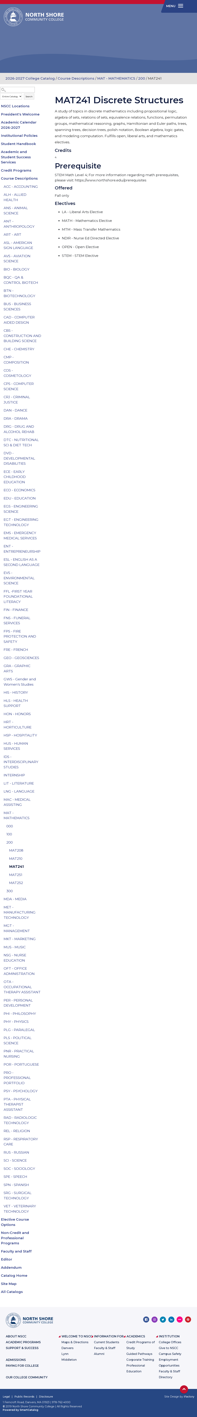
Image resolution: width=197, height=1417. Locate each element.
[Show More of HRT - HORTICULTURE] (42, 722)
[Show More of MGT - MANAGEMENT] (42, 926)
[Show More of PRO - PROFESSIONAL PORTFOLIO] (42, 1073)
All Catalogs (12, 1292)
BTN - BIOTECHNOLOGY (19, 293)
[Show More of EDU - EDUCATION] (42, 498)
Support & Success (22, 1348)
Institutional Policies (19, 136)
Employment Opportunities (169, 1362)
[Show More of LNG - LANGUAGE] (42, 791)
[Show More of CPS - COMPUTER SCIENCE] (42, 384)
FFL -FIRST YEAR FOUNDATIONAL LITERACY (18, 596)
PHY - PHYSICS (16, 1022)
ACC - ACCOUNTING (21, 187)
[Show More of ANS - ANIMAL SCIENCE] (42, 208)
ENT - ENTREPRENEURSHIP (22, 549)
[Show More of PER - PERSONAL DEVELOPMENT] (42, 1000)
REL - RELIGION (17, 1131)
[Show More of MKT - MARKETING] (42, 939)
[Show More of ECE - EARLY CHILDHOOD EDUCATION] (42, 472)
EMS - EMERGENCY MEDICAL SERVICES (20, 535)
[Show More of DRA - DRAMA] (42, 418)
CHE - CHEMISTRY (19, 349)
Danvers (67, 1348)
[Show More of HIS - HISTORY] (42, 692)
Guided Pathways (139, 1354)
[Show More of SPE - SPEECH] (42, 1177)
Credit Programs (16, 170)
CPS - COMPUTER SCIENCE (19, 386)
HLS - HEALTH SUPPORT (16, 703)
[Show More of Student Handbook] (42, 144)
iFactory (189, 1396)
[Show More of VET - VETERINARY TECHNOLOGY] (42, 1206)
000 (9, 826)
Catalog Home (14, 1275)
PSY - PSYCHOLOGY (21, 1091)
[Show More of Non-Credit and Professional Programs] (42, 1233)
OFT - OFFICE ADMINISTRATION (19, 971)
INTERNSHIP (14, 775)
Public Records (24, 1396)
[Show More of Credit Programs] (42, 170)
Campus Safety (170, 1354)
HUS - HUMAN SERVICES (16, 746)
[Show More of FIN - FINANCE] (42, 610)
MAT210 (15, 859)
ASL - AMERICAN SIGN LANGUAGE (18, 245)
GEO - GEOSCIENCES (21, 658)
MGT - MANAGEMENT (17, 928)
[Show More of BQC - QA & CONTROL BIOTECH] (42, 277)
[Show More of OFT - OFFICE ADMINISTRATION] (42, 968)
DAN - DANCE (15, 410)
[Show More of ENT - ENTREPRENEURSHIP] (42, 546)
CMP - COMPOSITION (16, 359)
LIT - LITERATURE (19, 783)
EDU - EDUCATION (20, 498)
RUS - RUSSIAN (16, 1152)
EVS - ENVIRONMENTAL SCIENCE (19, 578)
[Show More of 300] (42, 891)
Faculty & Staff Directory (169, 1374)
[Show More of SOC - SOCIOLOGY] (42, 1169)
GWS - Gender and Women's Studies (20, 682)
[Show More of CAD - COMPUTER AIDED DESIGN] (42, 317)
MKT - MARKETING (20, 939)
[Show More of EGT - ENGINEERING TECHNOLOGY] (42, 520)
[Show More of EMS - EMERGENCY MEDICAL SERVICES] (42, 533)
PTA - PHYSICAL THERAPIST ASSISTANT (17, 1104)
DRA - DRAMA (16, 418)
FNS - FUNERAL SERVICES (17, 620)
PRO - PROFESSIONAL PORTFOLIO (17, 1078)
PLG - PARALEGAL (19, 1030)
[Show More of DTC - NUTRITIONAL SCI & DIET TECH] (42, 440)
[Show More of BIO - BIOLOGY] (42, 269)
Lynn (64, 1354)
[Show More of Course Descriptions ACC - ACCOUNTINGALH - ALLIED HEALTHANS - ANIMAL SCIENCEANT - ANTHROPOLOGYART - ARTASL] (42, 178)
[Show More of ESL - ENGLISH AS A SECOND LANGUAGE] (42, 559)
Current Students (106, 1342)
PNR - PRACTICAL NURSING (19, 1054)
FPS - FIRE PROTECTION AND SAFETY (20, 636)
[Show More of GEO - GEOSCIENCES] (42, 658)
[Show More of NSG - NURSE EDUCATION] (42, 955)
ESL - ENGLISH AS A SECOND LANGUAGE (22, 562)
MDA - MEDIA (15, 899)
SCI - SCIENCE (15, 1160)
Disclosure (46, 1396)
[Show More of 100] (42, 834)
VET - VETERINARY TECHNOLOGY (20, 1209)
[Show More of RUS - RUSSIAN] (42, 1152)
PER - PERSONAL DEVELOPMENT (18, 1003)
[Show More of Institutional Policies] (42, 136)
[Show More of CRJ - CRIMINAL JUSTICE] (42, 397)
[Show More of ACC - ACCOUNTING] (42, 187)
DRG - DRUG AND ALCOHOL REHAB (19, 429)
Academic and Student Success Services (16, 157)
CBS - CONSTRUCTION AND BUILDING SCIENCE (22, 335)
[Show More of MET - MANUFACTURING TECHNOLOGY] (42, 907)
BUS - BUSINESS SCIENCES (17, 306)
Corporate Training (140, 1359)
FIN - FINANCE (16, 610)
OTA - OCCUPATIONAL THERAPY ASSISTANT (22, 987)
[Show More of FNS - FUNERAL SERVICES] (42, 618)
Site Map (9, 1284)
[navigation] (174, 6)
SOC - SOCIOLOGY (19, 1169)
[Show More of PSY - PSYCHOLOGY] (42, 1091)
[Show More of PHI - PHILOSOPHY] (42, 1014)
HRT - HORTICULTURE (17, 724)
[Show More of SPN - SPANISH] (42, 1185)
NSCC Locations (15, 106)
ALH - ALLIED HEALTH (15, 197)
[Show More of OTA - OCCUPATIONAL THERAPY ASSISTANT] (42, 982)
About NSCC (16, 1336)
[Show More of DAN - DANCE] (42, 410)
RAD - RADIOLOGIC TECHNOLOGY (20, 1120)
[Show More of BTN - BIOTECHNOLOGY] (42, 291)
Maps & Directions (74, 1342)
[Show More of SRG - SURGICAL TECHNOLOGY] (42, 1193)
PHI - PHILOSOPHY (20, 1014)
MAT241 (16, 867)
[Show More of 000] (42, 826)
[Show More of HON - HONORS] (42, 714)
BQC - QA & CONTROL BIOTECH (21, 280)
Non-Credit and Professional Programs (15, 1238)
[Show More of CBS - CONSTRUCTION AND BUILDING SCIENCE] (42, 330)
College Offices (170, 1342)
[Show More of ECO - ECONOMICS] (42, 490)
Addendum (11, 1267)
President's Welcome (20, 114)
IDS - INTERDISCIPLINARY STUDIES (21, 762)
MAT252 (16, 883)
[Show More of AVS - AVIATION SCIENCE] (42, 256)
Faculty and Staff (16, 1251)
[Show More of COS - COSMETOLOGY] (42, 370)
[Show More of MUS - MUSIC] (42, 947)
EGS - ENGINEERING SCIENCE (21, 509)
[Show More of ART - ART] (42, 234)
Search (29, 96)
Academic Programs (23, 1342)
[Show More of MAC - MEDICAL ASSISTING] (42, 799)
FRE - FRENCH (16, 650)
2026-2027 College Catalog (30, 78)
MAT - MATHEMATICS (116, 78)
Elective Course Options (15, 1222)
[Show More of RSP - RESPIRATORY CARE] (42, 1139)
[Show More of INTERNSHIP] (42, 775)
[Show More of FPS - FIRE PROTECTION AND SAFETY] (42, 631)
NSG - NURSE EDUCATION (15, 958)
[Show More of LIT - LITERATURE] (42, 783)
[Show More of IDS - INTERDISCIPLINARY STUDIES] (42, 757)
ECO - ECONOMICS (19, 490)
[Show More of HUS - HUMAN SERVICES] (42, 743)
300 (9, 891)
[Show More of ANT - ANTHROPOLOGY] (42, 221)
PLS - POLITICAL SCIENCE (17, 1040)
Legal (6, 1396)
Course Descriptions (76, 78)
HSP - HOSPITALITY (20, 735)
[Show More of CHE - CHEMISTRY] (42, 349)
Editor (6, 1259)
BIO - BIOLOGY (16, 269)
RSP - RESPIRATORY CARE (21, 1141)
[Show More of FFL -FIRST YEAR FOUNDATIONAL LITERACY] (42, 591)
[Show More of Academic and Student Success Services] (42, 152)
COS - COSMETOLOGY (17, 373)
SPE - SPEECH (15, 1177)
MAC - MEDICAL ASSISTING (17, 802)
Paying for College (22, 1365)
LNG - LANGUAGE (19, 791)
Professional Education (135, 1368)
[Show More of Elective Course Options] (42, 1219)
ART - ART (12, 234)
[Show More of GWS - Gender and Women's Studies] (42, 679)
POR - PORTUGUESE (21, 1064)
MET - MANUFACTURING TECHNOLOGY (20, 912)
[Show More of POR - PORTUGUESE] (42, 1064)
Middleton (69, 1359)
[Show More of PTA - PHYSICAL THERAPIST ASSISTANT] (42, 1099)
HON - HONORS (17, 714)
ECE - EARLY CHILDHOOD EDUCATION (15, 477)
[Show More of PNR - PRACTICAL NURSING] (42, 1051)
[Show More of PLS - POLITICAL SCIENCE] (42, 1038)
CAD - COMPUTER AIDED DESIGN (19, 320)
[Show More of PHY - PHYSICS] (42, 1022)
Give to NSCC (168, 1348)
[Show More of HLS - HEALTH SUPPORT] (42, 701)
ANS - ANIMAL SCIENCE (16, 210)
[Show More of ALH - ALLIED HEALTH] (42, 195)
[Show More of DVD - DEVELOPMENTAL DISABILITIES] (42, 453)
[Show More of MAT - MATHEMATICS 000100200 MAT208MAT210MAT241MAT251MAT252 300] (42, 813)
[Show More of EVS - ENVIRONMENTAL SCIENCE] (42, 573)
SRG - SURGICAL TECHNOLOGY (17, 1195)
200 (141, 78)
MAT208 (16, 850)
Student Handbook (18, 144)
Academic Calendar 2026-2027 (19, 125)
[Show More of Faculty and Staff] (42, 1251)
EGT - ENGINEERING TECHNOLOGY (21, 522)
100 (9, 834)
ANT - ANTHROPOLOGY (19, 224)
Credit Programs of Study (140, 1345)
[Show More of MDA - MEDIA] (42, 899)
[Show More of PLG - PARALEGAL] (42, 1030)
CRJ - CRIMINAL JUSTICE (17, 399)
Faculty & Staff (104, 1348)
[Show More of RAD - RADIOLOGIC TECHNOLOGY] (42, 1118)
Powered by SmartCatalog (20, 1410)
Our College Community (27, 1377)
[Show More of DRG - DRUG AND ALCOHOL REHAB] (42, 426)
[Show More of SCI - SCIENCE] (42, 1160)
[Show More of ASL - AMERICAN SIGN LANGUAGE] (42, 243)
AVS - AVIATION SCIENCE (17, 258)
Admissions (16, 1360)
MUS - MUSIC (15, 947)
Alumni (99, 1354)
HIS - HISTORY (16, 692)
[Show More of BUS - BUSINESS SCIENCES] (42, 304)
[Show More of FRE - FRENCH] (42, 650)
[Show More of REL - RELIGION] (42, 1131)
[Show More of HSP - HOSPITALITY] (42, 735)
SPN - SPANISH (16, 1185)
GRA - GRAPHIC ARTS (17, 668)
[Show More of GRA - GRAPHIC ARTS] (42, 666)
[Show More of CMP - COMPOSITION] (42, 357)
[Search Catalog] (17, 90)
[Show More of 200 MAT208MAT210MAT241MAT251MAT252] (42, 842)
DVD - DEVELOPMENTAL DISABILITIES (19, 458)
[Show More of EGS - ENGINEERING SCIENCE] (42, 506)
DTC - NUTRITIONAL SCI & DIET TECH (21, 442)
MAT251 (15, 875)
